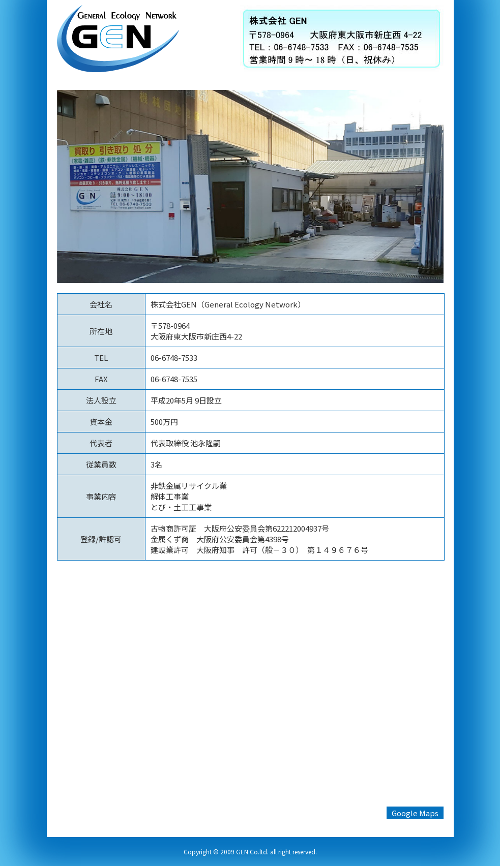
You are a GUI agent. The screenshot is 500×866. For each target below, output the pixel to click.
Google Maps (415, 813)
